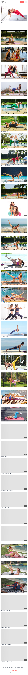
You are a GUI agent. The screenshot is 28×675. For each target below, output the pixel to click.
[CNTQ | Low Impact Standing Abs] (14, 79)
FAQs (15, 667)
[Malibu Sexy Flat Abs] (14, 456)
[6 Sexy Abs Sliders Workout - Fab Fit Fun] (14, 439)
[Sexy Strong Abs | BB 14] (14, 131)
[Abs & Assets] (14, 97)
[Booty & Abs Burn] (14, 285)
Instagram (18, 667)
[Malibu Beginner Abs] (14, 422)
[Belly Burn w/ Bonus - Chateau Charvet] (14, 593)
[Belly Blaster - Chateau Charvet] (14, 627)
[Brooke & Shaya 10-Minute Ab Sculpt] (14, 62)
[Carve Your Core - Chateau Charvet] (14, 644)
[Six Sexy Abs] (14, 576)
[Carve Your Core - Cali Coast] (14, 353)
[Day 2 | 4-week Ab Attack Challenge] (14, 302)
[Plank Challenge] (14, 199)
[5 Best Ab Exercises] (14, 387)
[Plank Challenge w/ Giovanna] (14, 251)
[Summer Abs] (14, 370)
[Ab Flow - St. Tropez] (14, 541)
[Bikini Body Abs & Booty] (14, 233)
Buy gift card (5, 667)
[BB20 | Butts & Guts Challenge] (14, 165)
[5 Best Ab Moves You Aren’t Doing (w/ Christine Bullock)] (14, 319)
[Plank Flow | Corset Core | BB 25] (14, 114)
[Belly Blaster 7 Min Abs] (14, 524)
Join (22, 1)
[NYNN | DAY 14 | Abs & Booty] (14, 182)
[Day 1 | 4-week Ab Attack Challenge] (14, 405)
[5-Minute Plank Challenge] (14, 148)
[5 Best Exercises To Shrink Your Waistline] (14, 490)
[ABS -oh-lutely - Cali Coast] (14, 336)
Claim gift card (11, 667)
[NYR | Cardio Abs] (14, 216)
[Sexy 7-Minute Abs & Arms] (14, 45)
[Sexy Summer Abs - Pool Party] (14, 507)
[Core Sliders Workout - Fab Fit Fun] (14, 473)
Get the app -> (14, 670)
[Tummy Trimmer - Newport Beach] (14, 610)
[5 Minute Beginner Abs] (14, 268)
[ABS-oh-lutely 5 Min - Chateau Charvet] (14, 661)
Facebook (22, 667)
